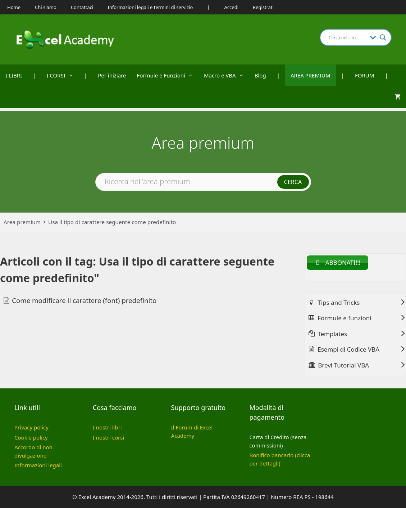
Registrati (263, 7)
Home (13, 7)
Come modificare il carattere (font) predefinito (84, 300)
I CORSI (62, 75)
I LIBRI (13, 75)
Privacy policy (31, 427)
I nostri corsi (108, 437)
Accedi (231, 7)
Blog (260, 75)
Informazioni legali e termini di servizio (150, 7)
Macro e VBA (226, 75)
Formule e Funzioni (168, 75)
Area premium (22, 222)
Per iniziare (112, 75)
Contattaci (82, 7)
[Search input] (347, 37)
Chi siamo (45, 7)
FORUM (364, 75)
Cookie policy (31, 437)
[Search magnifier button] (383, 37)
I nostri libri (107, 427)
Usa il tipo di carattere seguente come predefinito (112, 222)
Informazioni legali (38, 465)
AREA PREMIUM (310, 75)
